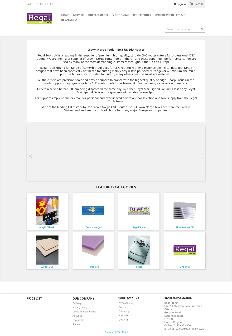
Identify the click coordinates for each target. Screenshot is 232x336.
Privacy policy (79, 307)
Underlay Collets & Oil (171, 15)
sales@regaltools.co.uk (190, 328)
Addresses (124, 315)
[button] (40, 153)
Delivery (76, 303)
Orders (122, 307)
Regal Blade (139, 227)
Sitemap (76, 324)
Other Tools (142, 15)
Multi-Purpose (98, 15)
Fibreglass (93, 267)
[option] (116, 153)
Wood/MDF (47, 267)
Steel (139, 267)
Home (65, 15)
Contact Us (78, 319)
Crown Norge (93, 227)
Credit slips (124, 311)
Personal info (125, 302)
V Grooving (120, 15)
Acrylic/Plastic (47, 227)
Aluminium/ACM (185, 227)
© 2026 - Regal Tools (116, 331)
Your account (128, 298)
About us (77, 315)
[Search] (185, 29)
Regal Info (69, 19)
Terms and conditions (84, 311)
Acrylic (78, 15)
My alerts (123, 319)
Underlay (185, 267)
